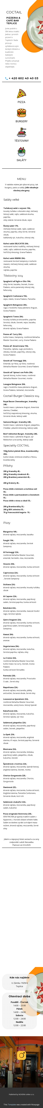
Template (12, 1104)
